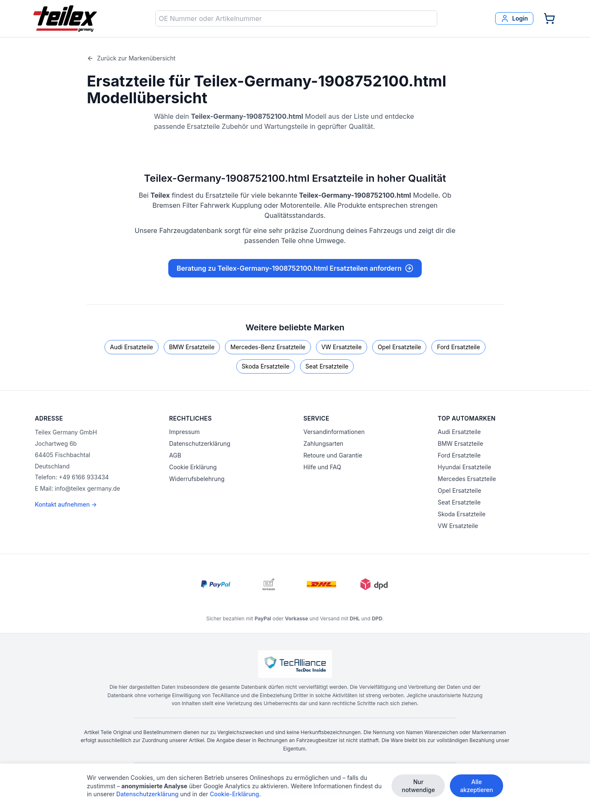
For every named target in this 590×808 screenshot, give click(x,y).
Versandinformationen (334, 431)
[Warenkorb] (549, 18)
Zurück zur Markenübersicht (131, 58)
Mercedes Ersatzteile (467, 478)
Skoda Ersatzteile (266, 366)
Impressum (184, 431)
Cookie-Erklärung (234, 794)
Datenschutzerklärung (199, 443)
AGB (175, 455)
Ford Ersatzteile (458, 346)
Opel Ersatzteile (399, 346)
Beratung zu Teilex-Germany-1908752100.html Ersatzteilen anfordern (295, 268)
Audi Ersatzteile (131, 346)
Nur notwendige (418, 785)
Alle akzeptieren (476, 785)
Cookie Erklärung (193, 467)
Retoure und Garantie (332, 455)
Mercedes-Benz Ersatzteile (267, 346)
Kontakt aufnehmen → (66, 504)
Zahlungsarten (323, 443)
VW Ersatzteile (341, 346)
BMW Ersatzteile (191, 346)
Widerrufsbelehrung (197, 478)
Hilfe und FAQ (322, 467)
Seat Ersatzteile (326, 366)
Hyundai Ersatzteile (464, 467)
